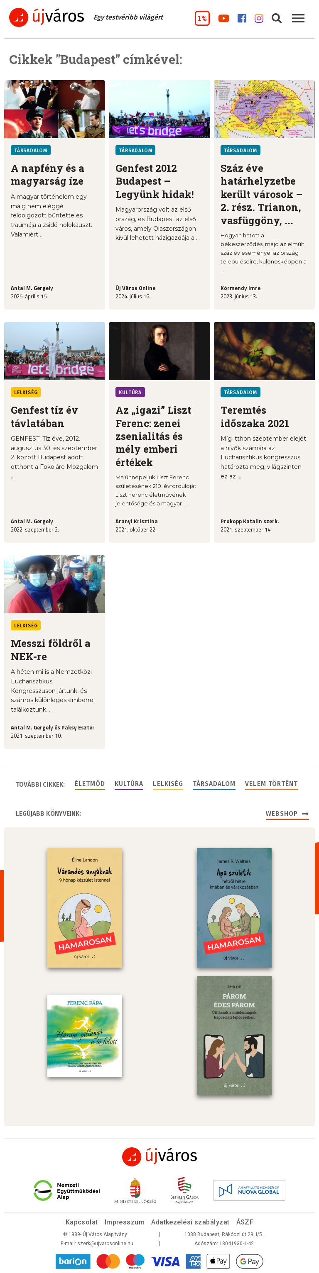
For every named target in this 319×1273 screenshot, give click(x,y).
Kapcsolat (82, 1222)
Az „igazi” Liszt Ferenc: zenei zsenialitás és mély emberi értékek (153, 435)
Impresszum (125, 1222)
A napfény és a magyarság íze (47, 174)
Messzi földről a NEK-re (51, 649)
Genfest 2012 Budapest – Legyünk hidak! (154, 181)
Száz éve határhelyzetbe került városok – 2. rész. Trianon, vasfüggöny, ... (261, 194)
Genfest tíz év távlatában (44, 416)
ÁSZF (245, 1222)
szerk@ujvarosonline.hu (105, 1243)
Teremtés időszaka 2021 (255, 416)
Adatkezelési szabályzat (190, 1222)
